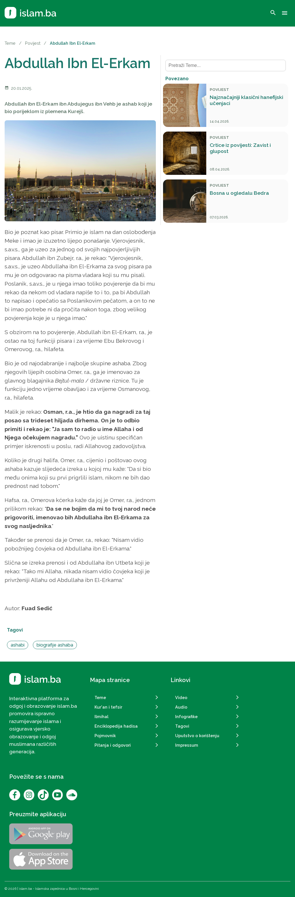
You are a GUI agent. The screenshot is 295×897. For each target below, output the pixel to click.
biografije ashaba (55, 645)
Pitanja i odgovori (112, 745)
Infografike (186, 716)
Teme (10, 43)
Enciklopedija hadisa (116, 726)
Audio (181, 707)
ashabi (17, 645)
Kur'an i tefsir (108, 707)
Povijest (32, 43)
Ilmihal (101, 716)
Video (181, 697)
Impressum (186, 745)
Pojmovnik (105, 735)
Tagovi (182, 726)
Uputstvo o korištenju (197, 735)
